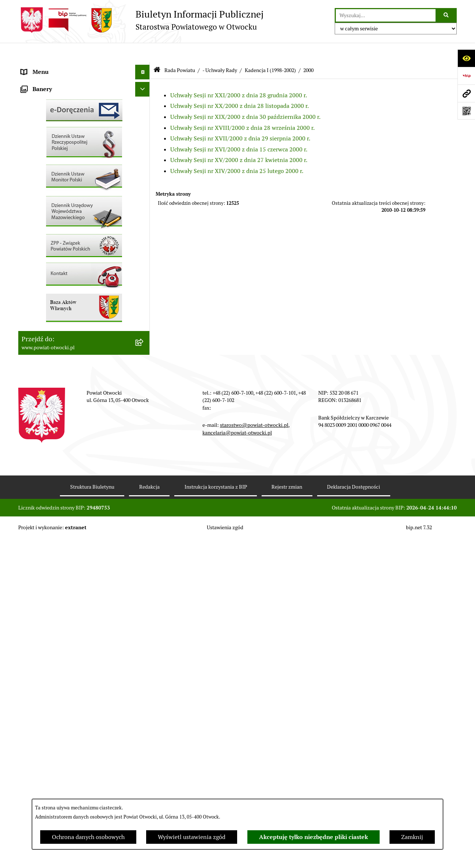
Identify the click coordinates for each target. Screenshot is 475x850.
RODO (29, 155)
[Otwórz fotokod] (466, 111)
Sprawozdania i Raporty (52, 228)
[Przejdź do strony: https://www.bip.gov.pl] (466, 75)
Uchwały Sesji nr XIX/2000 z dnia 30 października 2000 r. (245, 97)
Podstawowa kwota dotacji (56, 301)
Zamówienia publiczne (51, 286)
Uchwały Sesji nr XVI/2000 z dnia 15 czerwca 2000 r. (238, 129)
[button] (144, 97)
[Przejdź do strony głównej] (140, 20)
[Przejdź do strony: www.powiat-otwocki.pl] (466, 93)
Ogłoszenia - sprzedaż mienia (59, 213)
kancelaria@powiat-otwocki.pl (237, 743)
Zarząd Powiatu (41, 82)
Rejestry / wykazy (43, 243)
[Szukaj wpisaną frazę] (447, 15)
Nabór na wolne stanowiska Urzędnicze (72, 257)
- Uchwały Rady (219, 50)
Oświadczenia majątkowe (54, 330)
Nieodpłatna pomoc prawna (57, 140)
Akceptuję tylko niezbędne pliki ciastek (313, 837)
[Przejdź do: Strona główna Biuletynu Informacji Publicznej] (156, 51)
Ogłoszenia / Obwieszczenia (58, 199)
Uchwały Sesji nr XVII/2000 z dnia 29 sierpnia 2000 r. (240, 119)
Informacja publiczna (49, 169)
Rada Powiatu (39, 67)
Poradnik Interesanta (49, 111)
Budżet (30, 345)
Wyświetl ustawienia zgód (191, 837)
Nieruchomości (40, 272)
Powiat (30, 125)
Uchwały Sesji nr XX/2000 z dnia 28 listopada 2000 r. (239, 86)
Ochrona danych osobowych (88, 837)
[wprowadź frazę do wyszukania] (386, 15)
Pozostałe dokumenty (49, 184)
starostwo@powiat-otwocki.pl (254, 736)
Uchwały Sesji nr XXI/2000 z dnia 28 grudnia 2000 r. (238, 75)
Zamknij (412, 837)
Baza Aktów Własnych (50, 383)
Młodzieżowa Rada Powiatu (57, 96)
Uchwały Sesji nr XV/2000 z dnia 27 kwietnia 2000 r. (238, 140)
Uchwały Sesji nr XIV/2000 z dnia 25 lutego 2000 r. (236, 151)
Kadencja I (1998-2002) (270, 50)
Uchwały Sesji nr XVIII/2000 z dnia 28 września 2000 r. (242, 108)
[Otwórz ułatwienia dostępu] (466, 58)
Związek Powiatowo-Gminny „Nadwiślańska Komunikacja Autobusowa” (76, 364)
